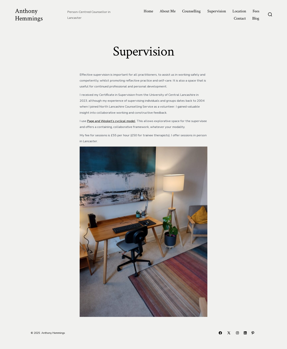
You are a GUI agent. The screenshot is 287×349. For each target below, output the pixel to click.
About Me (168, 11)
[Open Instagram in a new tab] (237, 332)
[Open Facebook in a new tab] (220, 332)
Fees (256, 11)
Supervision (216, 11)
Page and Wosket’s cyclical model (111, 121)
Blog (255, 18)
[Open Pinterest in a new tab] (252, 332)
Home (148, 11)
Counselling (191, 11)
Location (239, 11)
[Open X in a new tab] (228, 332)
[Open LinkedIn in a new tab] (245, 332)
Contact (240, 18)
